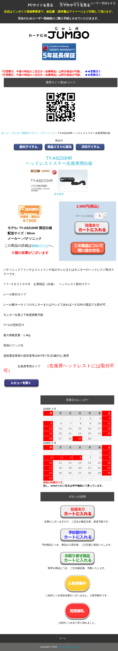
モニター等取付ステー (24, 133)
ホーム (63, 3)
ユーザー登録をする (103, 3)
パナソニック (47, 133)
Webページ (40, 245)
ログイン (79, 3)
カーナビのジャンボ (68, 647)
